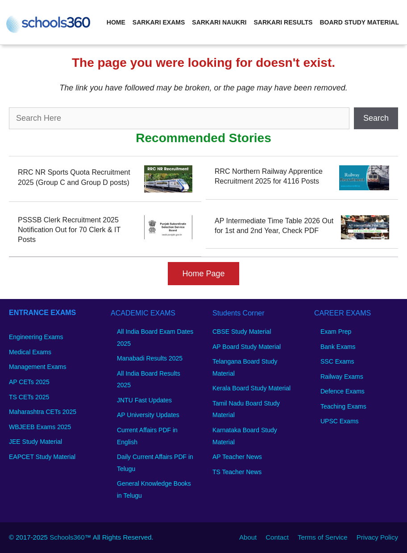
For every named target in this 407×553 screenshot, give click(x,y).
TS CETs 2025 (29, 397)
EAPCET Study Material (42, 456)
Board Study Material (359, 22)
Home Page (203, 273)
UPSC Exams (339, 421)
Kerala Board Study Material (251, 388)
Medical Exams (30, 352)
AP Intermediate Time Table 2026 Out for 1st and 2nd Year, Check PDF (274, 225)
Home (116, 22)
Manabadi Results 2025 (150, 358)
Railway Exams (341, 376)
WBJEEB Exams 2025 (40, 426)
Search (376, 118)
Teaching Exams (343, 406)
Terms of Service (323, 537)
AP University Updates (148, 414)
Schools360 (67, 537)
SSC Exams (337, 361)
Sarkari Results (282, 22)
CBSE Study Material (241, 331)
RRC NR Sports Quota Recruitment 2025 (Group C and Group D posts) (74, 177)
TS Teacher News (237, 471)
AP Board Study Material (246, 346)
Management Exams (37, 366)
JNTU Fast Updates (144, 400)
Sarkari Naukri (219, 22)
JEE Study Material (35, 441)
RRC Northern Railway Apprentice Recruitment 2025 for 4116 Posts (269, 176)
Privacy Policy (377, 537)
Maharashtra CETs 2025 (42, 411)
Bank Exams (338, 346)
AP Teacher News (237, 456)
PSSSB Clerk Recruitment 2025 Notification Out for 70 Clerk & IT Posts (69, 230)
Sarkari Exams (159, 22)
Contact (277, 537)
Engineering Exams (36, 336)
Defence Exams (342, 391)
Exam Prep (335, 331)
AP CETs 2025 (29, 381)
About (248, 537)
